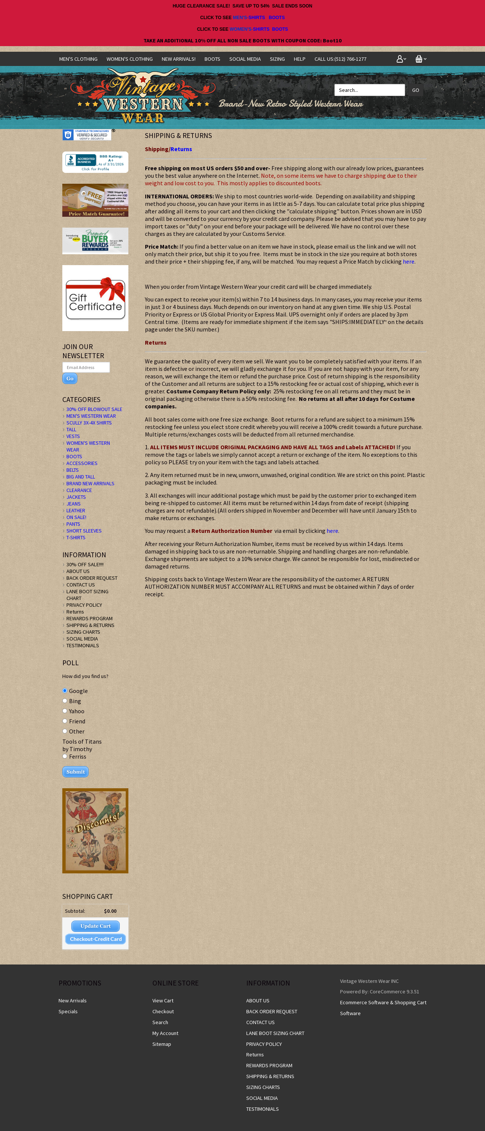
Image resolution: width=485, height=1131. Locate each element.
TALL (71, 429)
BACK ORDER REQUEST (91, 577)
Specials (68, 1011)
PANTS (73, 523)
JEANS (73, 503)
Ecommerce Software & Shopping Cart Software (383, 1008)
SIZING (277, 59)
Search (160, 1022)
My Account (165, 1033)
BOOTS (277, 17)
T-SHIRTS (76, 537)
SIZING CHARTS (83, 631)
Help (300, 59)
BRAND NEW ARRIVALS (90, 483)
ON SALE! (76, 517)
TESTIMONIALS (82, 645)
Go (415, 90)
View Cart (162, 1000)
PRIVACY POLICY (84, 605)
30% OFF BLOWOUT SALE (94, 409)
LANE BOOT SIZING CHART (275, 1033)
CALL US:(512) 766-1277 (340, 59)
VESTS (73, 436)
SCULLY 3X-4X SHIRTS (89, 422)
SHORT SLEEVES (84, 530)
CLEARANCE (79, 490)
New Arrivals (73, 1000)
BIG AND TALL (80, 476)
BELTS (72, 469)
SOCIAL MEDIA (245, 59)
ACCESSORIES (82, 463)
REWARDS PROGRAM (89, 618)
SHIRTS (257, 17)
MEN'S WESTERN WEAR (91, 415)
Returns (181, 149)
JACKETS (76, 497)
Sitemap (161, 1044)
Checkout (163, 1011)
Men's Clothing (78, 59)
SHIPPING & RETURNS (90, 625)
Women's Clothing (130, 59)
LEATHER (75, 510)
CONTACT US (80, 584)
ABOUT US (78, 571)
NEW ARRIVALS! (179, 59)
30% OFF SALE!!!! (85, 564)
